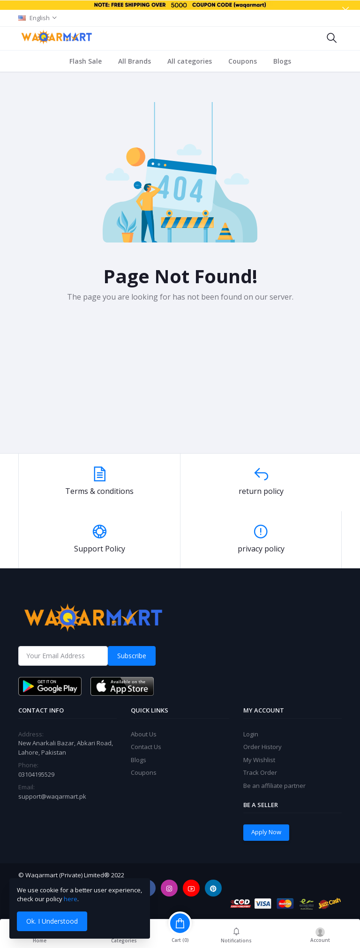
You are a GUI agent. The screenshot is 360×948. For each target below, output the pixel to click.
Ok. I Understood (52, 921)
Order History (262, 746)
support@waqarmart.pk (52, 796)
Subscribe (131, 655)
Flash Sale (85, 61)
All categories (189, 61)
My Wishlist (259, 760)
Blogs (282, 61)
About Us (144, 734)
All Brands (134, 61)
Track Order (260, 772)
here (70, 899)
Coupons (242, 61)
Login (250, 734)
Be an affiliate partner (274, 785)
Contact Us (146, 746)
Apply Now (266, 832)
